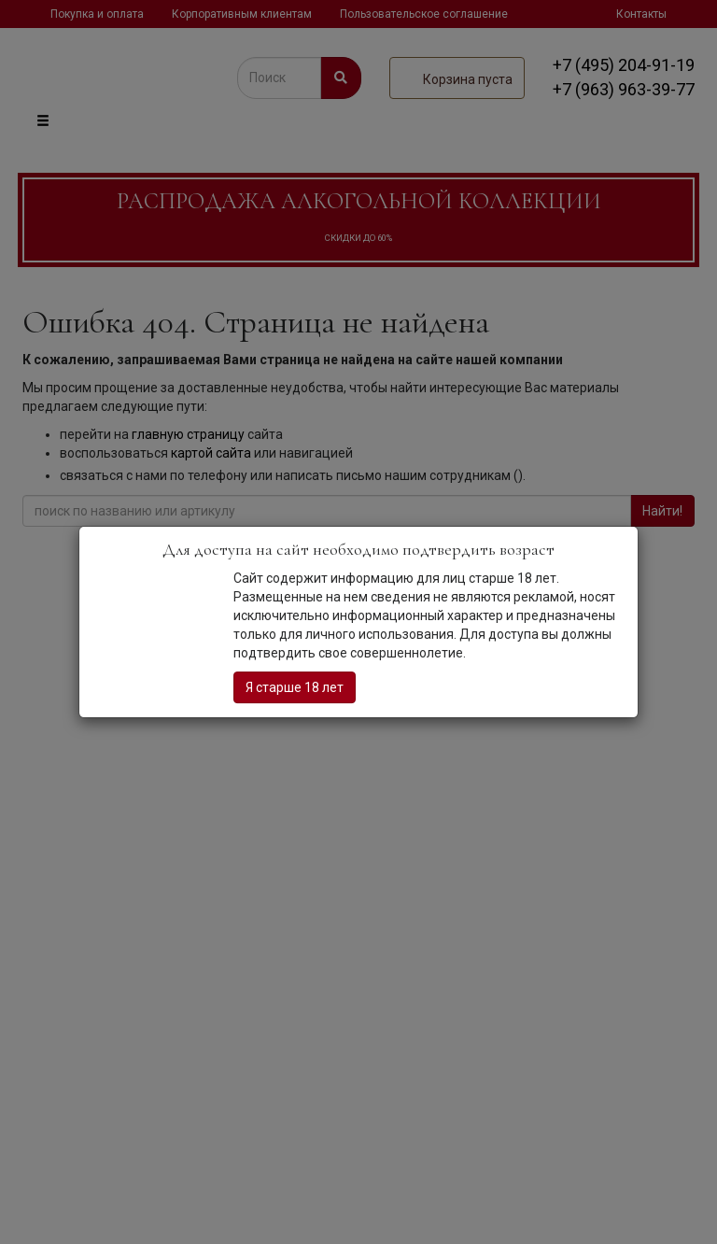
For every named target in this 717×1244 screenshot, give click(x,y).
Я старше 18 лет (295, 687)
